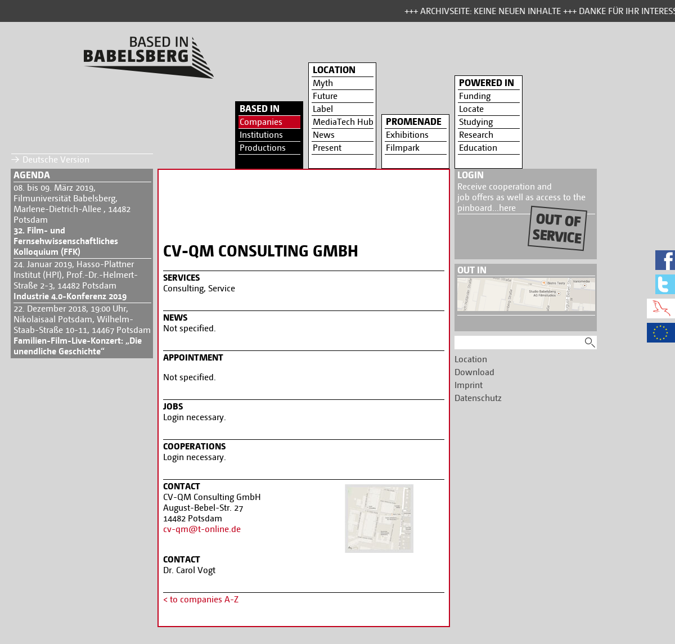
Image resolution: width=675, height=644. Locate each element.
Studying (476, 121)
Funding (474, 96)
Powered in (486, 82)
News (324, 134)
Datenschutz (478, 398)
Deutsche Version (55, 159)
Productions (263, 147)
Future (325, 96)
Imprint (468, 385)
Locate (471, 108)
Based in (260, 108)
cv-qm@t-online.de (202, 529)
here (507, 207)
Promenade (414, 121)
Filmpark (403, 147)
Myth (323, 83)
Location (334, 69)
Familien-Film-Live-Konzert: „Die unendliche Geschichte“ (78, 346)
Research (476, 134)
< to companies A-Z (200, 599)
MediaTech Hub (343, 121)
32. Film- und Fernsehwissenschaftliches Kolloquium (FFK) (66, 241)
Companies (261, 121)
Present (327, 147)
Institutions (261, 134)
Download (474, 372)
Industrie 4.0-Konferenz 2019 (70, 296)
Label (323, 108)
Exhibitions (407, 134)
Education (478, 147)
